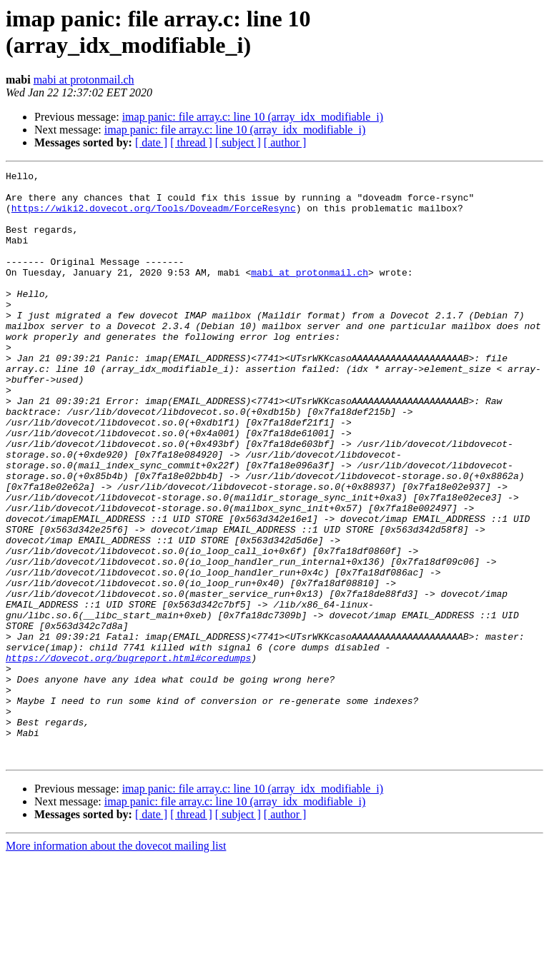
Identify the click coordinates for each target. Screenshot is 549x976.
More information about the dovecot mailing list (116, 963)
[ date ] (151, 142)
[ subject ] (238, 142)
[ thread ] (191, 142)
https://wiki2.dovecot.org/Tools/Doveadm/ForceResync (153, 216)
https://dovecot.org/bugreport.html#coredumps (128, 756)
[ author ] (285, 142)
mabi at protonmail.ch (84, 80)
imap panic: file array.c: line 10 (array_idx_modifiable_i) (252, 117)
